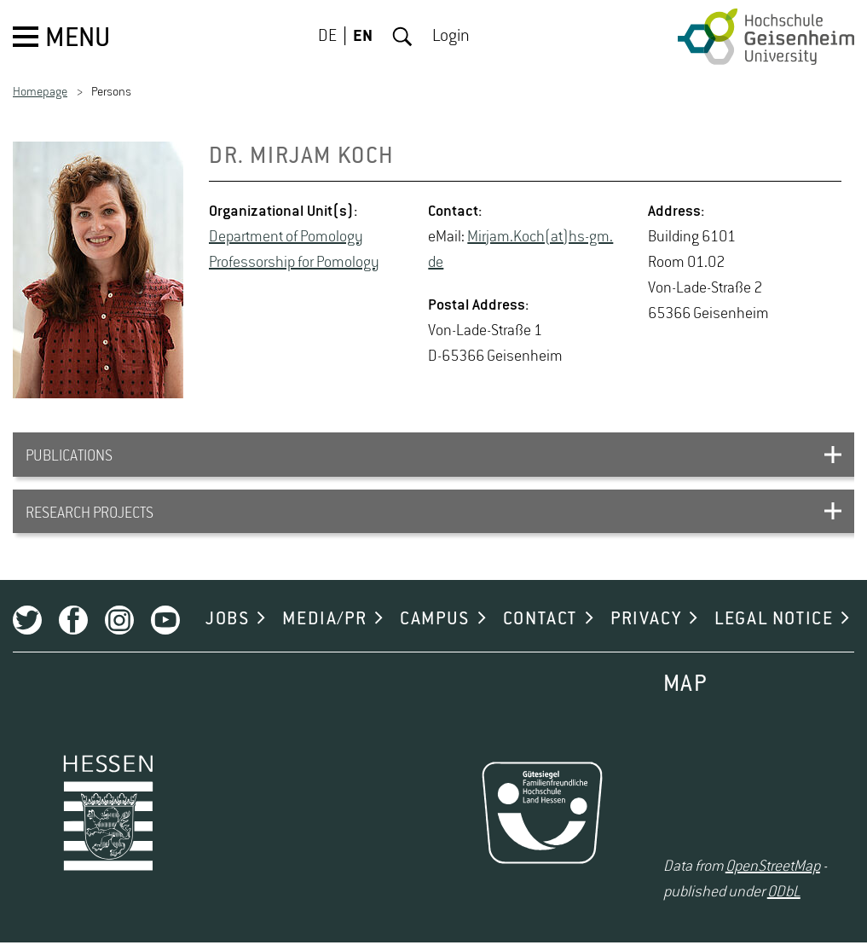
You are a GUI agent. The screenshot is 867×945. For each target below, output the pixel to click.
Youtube (165, 622)
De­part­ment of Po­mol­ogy (286, 237)
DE (327, 36)
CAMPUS (435, 622)
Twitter (27, 622)
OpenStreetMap (772, 869)
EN (363, 36)
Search (402, 36)
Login (451, 36)
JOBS (227, 622)
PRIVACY (645, 622)
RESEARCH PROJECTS (89, 515)
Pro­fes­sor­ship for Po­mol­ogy (294, 262)
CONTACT (540, 622)
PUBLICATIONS (69, 457)
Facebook (73, 622)
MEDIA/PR (324, 622)
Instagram (119, 622)
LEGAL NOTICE (773, 622)
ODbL (784, 894)
